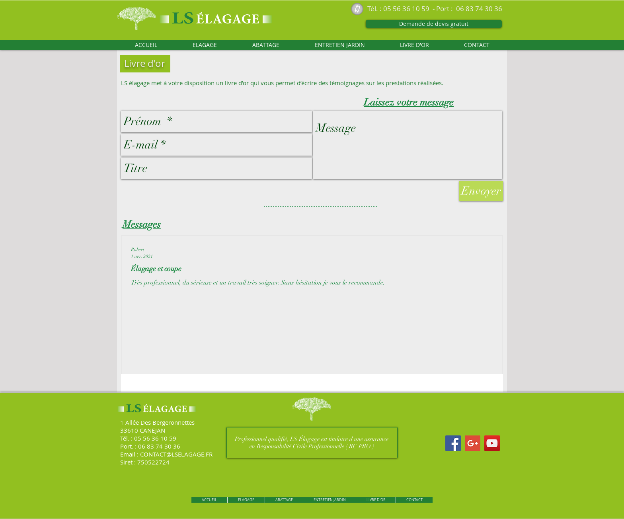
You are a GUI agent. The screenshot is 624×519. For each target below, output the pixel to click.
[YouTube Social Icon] (492, 443)
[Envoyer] (481, 191)
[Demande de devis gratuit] (434, 24)
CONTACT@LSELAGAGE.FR (176, 454)
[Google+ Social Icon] (472, 443)
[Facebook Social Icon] (453, 443)
